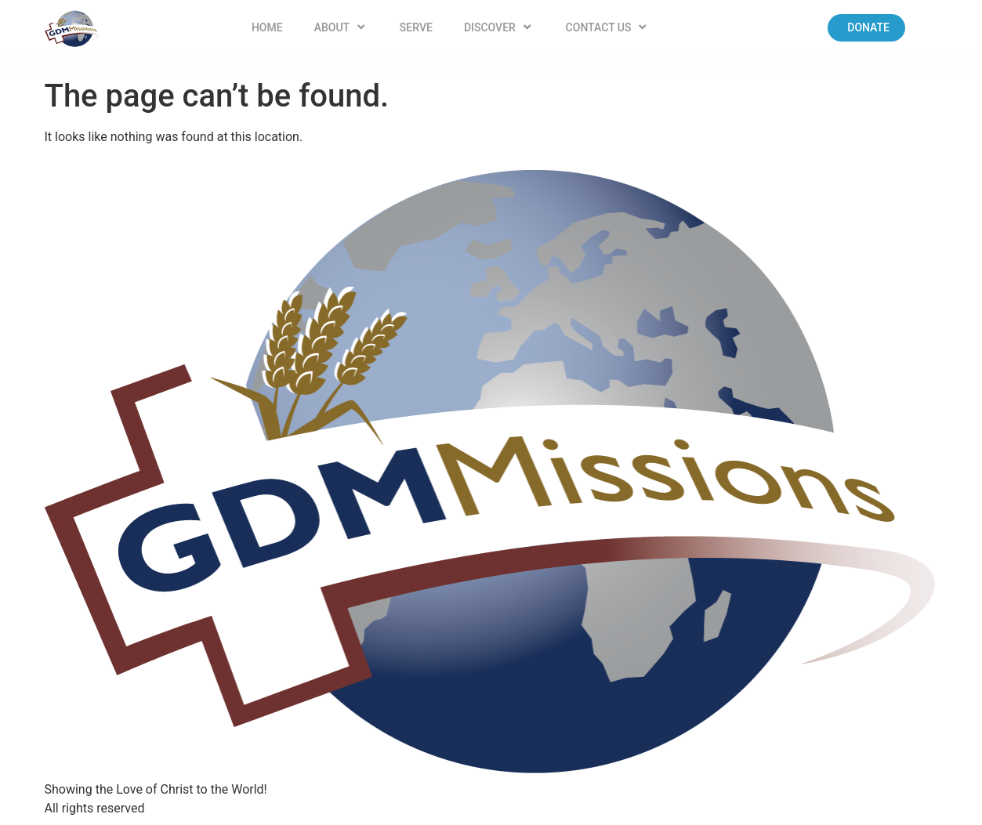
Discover (499, 27)
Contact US (608, 27)
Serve (416, 27)
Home (267, 27)
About (341, 27)
